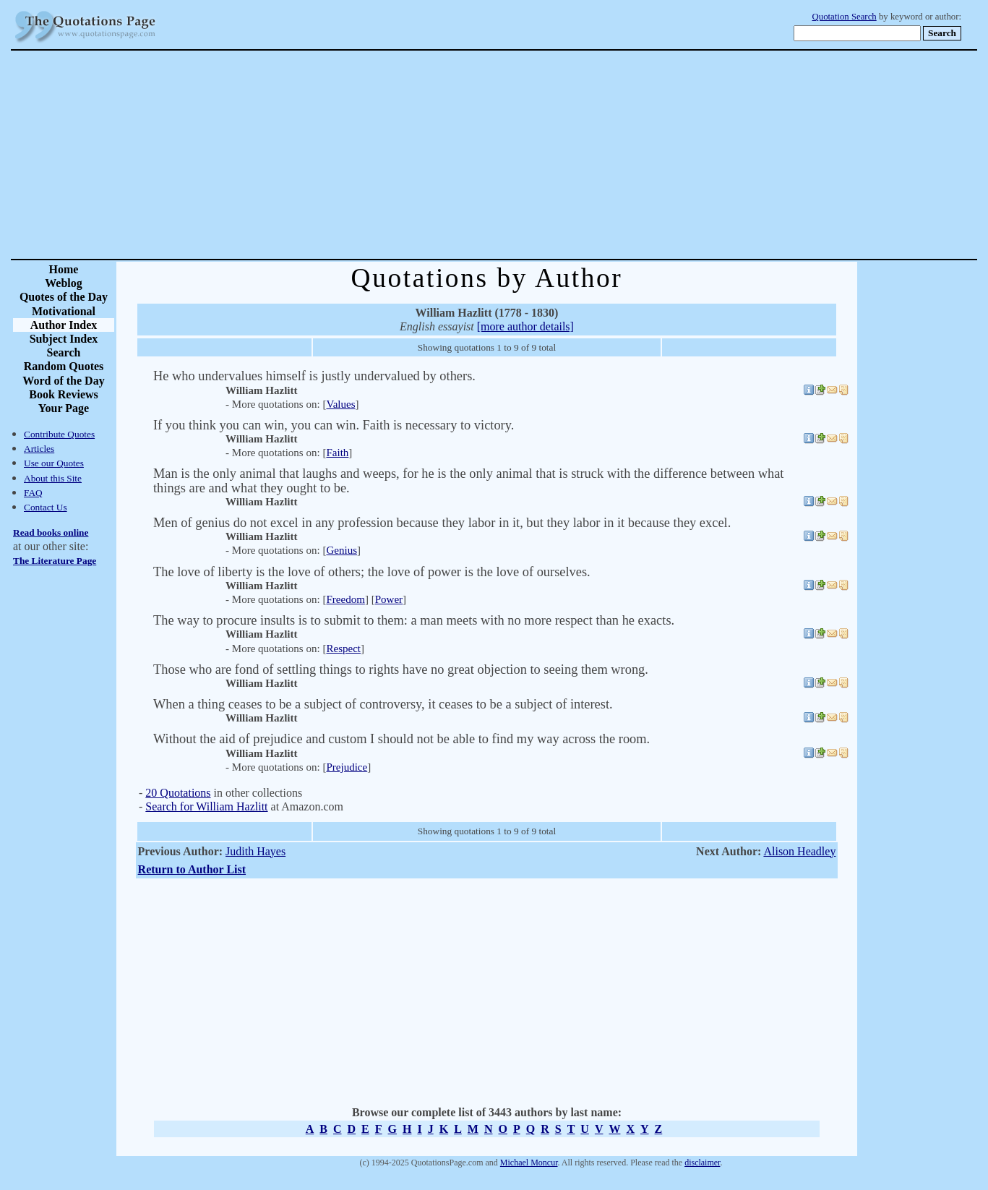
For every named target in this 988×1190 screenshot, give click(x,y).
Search (64, 352)
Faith (337, 452)
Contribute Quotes (59, 434)
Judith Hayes (255, 851)
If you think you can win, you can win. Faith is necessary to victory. (333, 425)
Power (389, 599)
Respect (343, 648)
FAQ (33, 492)
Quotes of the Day (64, 297)
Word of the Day (63, 380)
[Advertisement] (544, 154)
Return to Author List (192, 869)
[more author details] (525, 326)
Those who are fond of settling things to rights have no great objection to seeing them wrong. (400, 669)
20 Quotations (177, 793)
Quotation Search (844, 17)
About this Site (53, 478)
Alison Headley (799, 851)
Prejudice (346, 767)
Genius (341, 550)
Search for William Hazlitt (206, 806)
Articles (39, 448)
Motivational (63, 311)
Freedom (345, 599)
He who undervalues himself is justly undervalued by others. (314, 376)
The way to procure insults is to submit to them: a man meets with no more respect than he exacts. (413, 620)
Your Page (63, 408)
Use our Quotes (54, 463)
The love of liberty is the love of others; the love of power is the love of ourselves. (371, 572)
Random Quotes (64, 366)
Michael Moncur (529, 1162)
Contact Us (45, 507)
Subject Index (64, 339)
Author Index (64, 325)
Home (64, 269)
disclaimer (702, 1162)
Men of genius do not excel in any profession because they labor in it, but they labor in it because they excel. (442, 522)
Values (340, 404)
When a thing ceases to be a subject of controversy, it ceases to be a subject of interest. (383, 704)
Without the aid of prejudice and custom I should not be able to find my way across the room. (401, 739)
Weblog (63, 283)
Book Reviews (63, 394)
